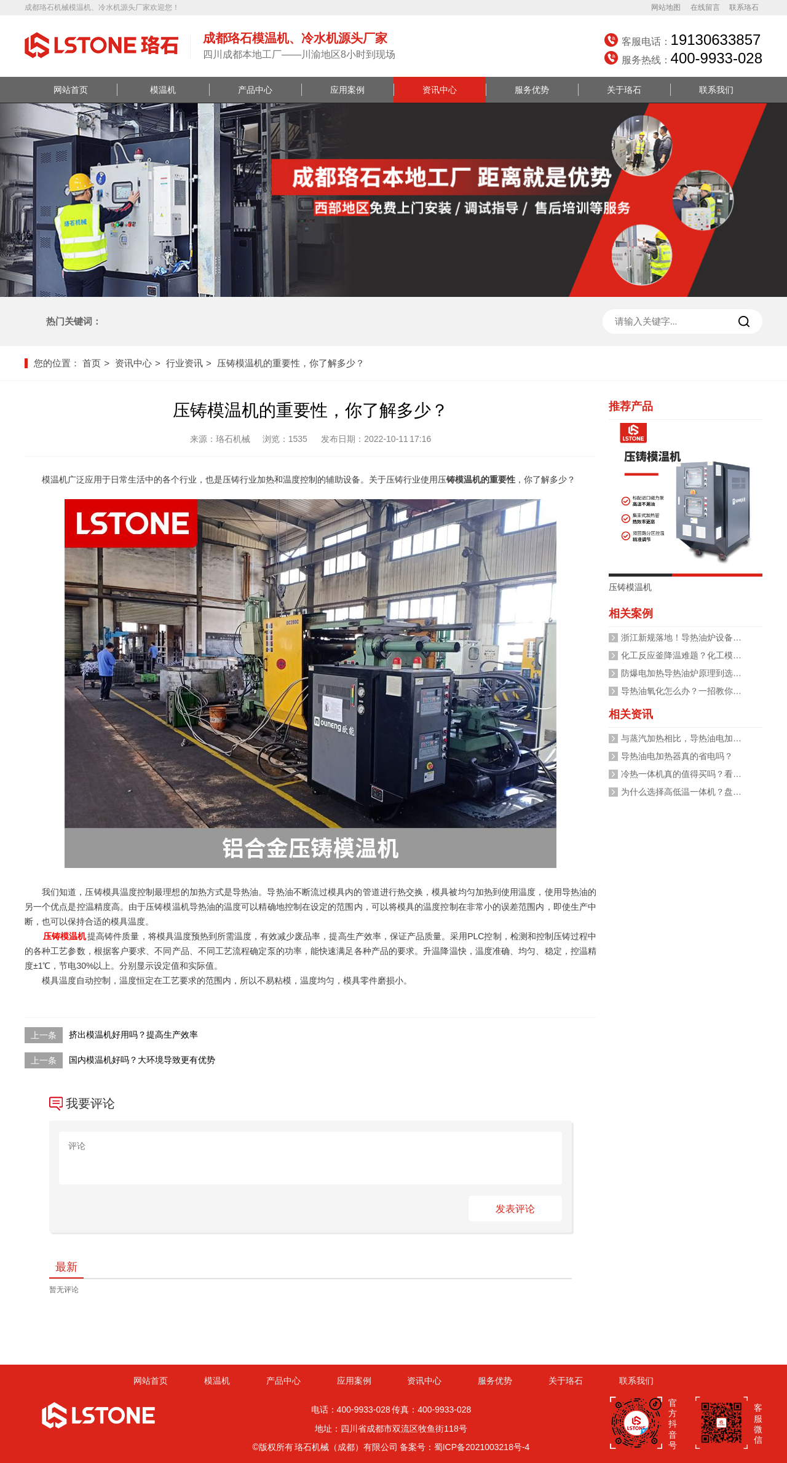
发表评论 (515, 1209)
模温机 (163, 90)
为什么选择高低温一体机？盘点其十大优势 (703, 792)
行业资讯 (184, 363)
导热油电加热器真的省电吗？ (677, 756)
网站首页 (70, 90)
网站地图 (666, 7)
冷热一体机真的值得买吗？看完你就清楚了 (703, 774)
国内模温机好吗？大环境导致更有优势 (142, 1060)
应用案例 (347, 90)
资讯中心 (439, 90)
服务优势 (532, 90)
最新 (66, 1267)
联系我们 (716, 90)
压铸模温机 (64, 936)
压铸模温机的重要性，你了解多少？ (291, 363)
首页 (91, 363)
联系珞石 (744, 7)
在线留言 (705, 7)
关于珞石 (624, 90)
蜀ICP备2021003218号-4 (482, 1447)
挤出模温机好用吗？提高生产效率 (133, 1034)
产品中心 (255, 90)
